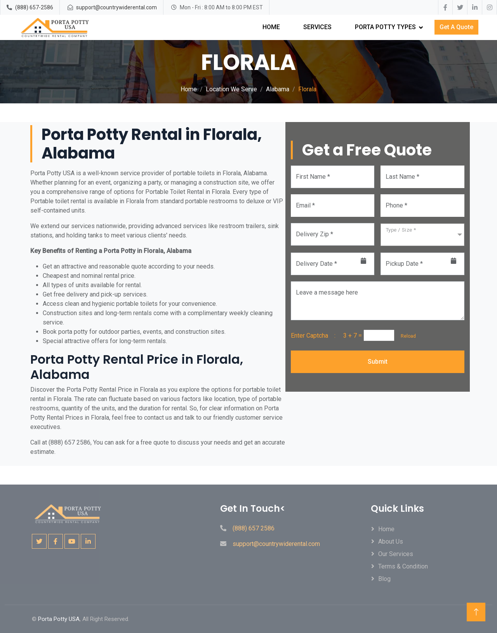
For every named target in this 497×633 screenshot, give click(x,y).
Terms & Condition (403, 566)
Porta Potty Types (385, 27)
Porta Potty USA (59, 619)
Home (271, 27)
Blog (384, 578)
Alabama (277, 89)
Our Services (395, 554)
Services (317, 27)
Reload (406, 336)
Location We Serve (231, 89)
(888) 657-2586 (34, 7)
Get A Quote (456, 27)
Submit (378, 361)
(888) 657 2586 (254, 528)
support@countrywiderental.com (116, 7)
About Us (390, 541)
